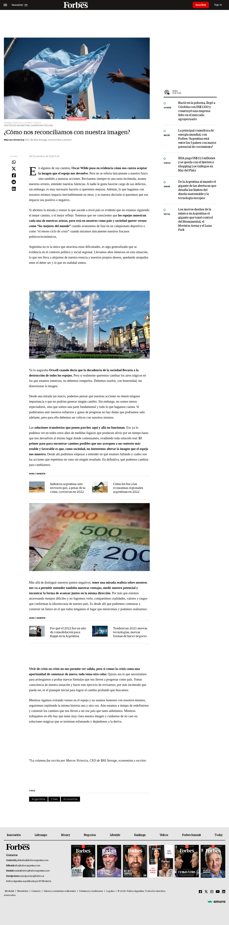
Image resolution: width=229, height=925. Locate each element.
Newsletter (22, 891)
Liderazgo (41, 835)
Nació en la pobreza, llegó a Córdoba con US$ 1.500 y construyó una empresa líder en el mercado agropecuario (196, 111)
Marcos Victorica (14, 139)
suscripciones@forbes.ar (32, 876)
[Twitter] (206, 892)
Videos (164, 835)
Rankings (140, 835)
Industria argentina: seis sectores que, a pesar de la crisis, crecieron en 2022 (67, 488)
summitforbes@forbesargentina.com (31, 871)
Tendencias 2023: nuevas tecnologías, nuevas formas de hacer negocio (130, 632)
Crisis (54, 799)
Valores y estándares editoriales (60, 891)
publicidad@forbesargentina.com (32, 860)
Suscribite (202, 5)
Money (65, 835)
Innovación (14, 835)
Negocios (90, 835)
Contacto (36, 891)
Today (218, 835)
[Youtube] (218, 892)
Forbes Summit (191, 835)
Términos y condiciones (91, 891)
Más (194, 92)
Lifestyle (115, 835)
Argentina (38, 799)
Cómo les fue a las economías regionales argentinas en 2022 (128, 488)
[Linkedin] (223, 892)
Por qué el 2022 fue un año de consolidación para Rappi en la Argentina (68, 632)
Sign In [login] (220, 4)
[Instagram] (211, 892)
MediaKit (9, 891)
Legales (110, 891)
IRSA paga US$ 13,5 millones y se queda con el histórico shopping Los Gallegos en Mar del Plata (196, 164)
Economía (70, 799)
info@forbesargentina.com (27, 866)
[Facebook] (200, 892)
